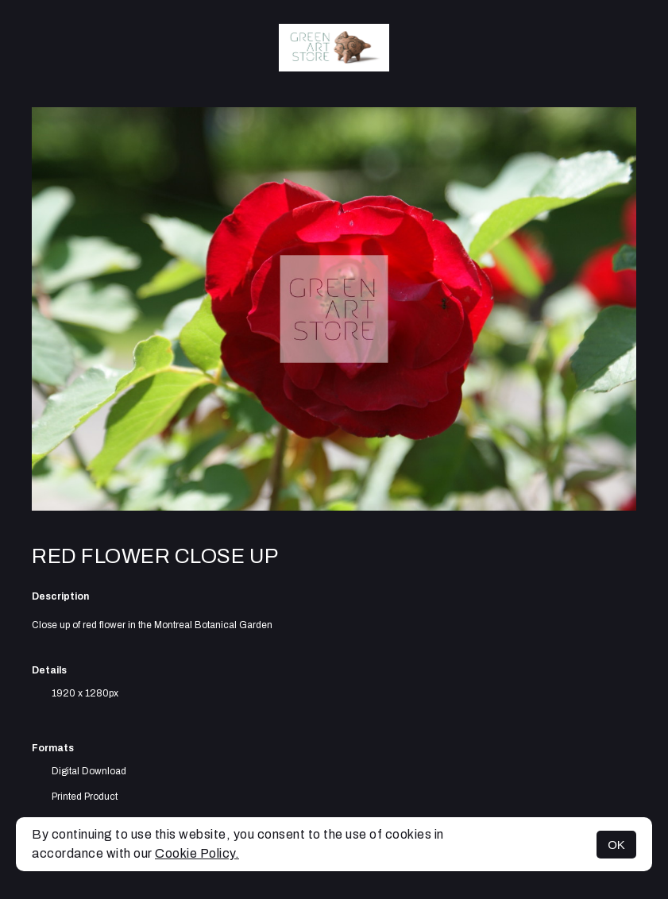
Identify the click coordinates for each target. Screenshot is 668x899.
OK (616, 844)
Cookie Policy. (197, 853)
